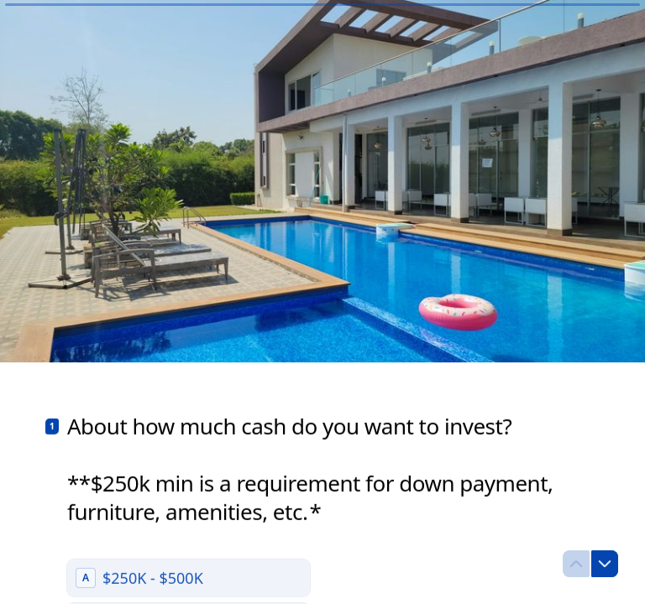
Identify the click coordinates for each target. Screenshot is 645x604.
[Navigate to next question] (604, 563)
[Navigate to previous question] (576, 563)
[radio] (188, 578)
